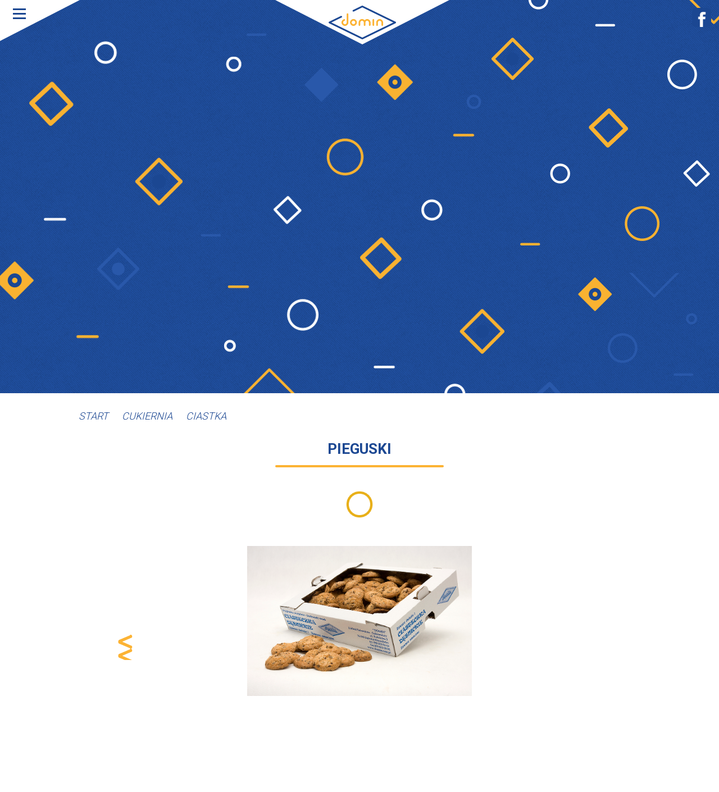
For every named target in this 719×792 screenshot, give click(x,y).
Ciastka (206, 416)
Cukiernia (147, 416)
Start (93, 416)
